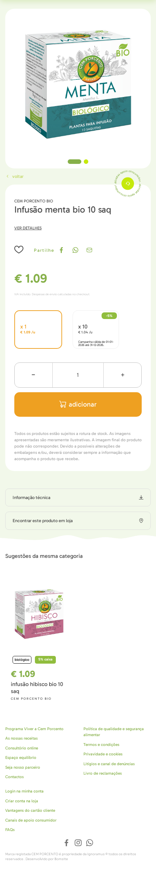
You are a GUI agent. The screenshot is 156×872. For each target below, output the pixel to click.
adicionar (78, 404)
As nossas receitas (21, 738)
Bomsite (61, 859)
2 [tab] (86, 161)
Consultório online (21, 748)
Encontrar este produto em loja (43, 520)
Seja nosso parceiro (22, 767)
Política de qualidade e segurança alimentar (113, 732)
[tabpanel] (78, 82)
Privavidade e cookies (102, 754)
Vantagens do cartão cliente (30, 810)
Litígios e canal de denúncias (109, 763)
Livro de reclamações (102, 773)
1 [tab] (74, 161)
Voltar (14, 176)
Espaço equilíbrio (20, 757)
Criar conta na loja (21, 800)
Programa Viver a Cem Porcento (34, 728)
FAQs (10, 829)
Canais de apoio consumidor (31, 820)
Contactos (14, 776)
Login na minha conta (24, 791)
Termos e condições (101, 744)
